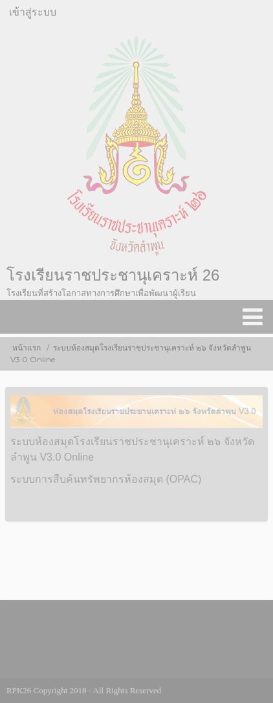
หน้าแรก (26, 347)
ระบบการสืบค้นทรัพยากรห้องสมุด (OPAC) (105, 479)
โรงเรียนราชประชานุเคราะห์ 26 (112, 275)
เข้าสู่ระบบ (32, 11)
